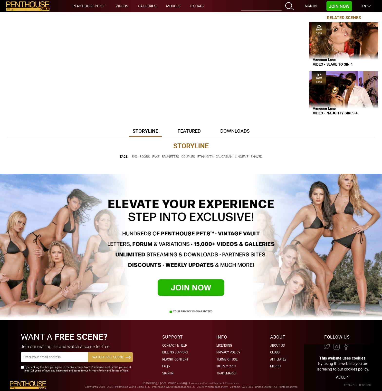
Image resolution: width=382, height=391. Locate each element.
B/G (134, 156)
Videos (121, 5)
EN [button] (364, 6)
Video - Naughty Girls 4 (335, 113)
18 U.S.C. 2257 (226, 366)
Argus (186, 383)
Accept (343, 377)
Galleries (147, 5)
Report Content (175, 359)
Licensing (224, 345)
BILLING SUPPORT (175, 352)
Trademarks (226, 373)
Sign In (311, 5)
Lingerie (241, 156)
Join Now (339, 6)
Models (173, 5)
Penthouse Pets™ (89, 5)
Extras (197, 5)
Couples (188, 156)
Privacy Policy (228, 352)
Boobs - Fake (149, 156)
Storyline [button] (145, 131)
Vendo (172, 383)
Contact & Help (174, 345)
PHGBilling (150, 383)
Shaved (256, 156)
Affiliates (278, 359)
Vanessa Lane (324, 59)
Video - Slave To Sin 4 (333, 64)
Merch (275, 366)
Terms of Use (227, 359)
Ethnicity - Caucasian (214, 156)
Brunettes (170, 156)
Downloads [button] (235, 131)
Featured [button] (189, 131)
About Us (277, 345)
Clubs (275, 352)
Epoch (162, 383)
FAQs (166, 366)
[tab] (145, 131)
